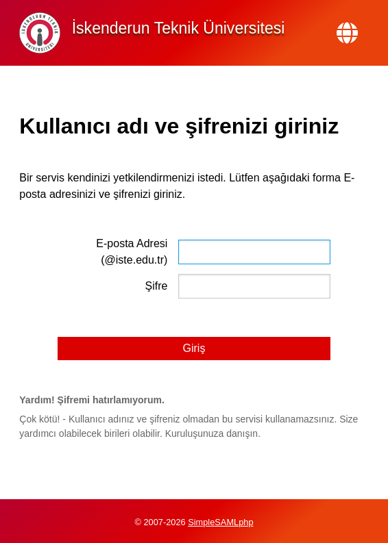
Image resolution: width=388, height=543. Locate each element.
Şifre (156, 286)
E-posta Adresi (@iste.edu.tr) (131, 252)
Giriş (194, 348)
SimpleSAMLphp (220, 522)
